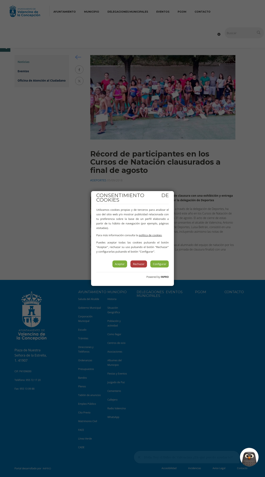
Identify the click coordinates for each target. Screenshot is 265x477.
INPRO (165, 277)
